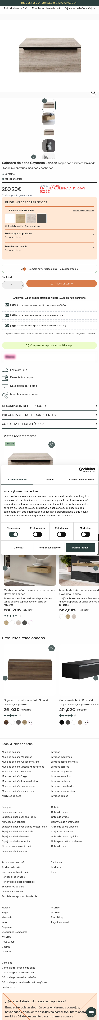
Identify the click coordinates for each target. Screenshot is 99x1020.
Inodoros (56, 867)
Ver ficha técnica (13, 179)
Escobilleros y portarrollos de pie (19, 896)
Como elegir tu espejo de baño (18, 967)
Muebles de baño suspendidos (18, 786)
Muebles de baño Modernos (17, 757)
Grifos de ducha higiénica (64, 836)
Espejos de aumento (13, 812)
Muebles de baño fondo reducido (20, 781)
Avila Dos (7, 937)
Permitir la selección (49, 547)
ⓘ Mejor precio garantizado (17, 195)
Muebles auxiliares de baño (46, 8)
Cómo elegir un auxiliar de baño (18, 972)
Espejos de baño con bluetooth (19, 817)
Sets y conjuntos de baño (15, 872)
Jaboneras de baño (12, 891)
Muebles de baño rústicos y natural (20, 762)
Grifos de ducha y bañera (64, 826)
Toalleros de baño (11, 867)
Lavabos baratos (60, 766)
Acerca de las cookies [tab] (81, 479)
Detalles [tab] (49, 479)
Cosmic (6, 946)
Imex (4, 922)
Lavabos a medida (61, 776)
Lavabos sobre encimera (64, 762)
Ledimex (6, 951)
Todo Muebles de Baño (16, 8)
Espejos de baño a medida (16, 841)
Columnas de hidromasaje (65, 822)
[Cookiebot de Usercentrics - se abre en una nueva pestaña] (81, 470)
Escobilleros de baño (13, 886)
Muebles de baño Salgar (15, 776)
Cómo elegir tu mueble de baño (19, 977)
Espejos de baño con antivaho (18, 831)
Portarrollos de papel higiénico (18, 882)
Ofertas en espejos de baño (17, 846)
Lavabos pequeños (61, 771)
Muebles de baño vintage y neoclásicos (23, 766)
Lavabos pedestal (60, 781)
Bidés (54, 872)
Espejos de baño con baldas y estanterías (24, 826)
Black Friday (57, 917)
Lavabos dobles (59, 796)
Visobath (7, 917)
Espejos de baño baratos (15, 836)
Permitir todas (80, 547)
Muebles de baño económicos (18, 791)
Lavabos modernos (61, 757)
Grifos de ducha (59, 812)
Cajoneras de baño (74, 8)
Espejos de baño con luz (15, 851)
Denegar (18, 547)
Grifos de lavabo (60, 817)
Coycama (9, 174)
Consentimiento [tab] (17, 479)
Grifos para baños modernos (66, 841)
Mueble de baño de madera (17, 771)
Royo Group (8, 942)
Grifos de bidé (59, 846)
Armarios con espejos (13, 822)
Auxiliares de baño (11, 796)
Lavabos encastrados (62, 786)
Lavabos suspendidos (63, 791)
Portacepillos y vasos (13, 877)
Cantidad (7, 277)
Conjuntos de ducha (62, 831)
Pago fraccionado (60, 922)
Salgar (5, 912)
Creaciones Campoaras (14, 932)
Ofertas (55, 912)
